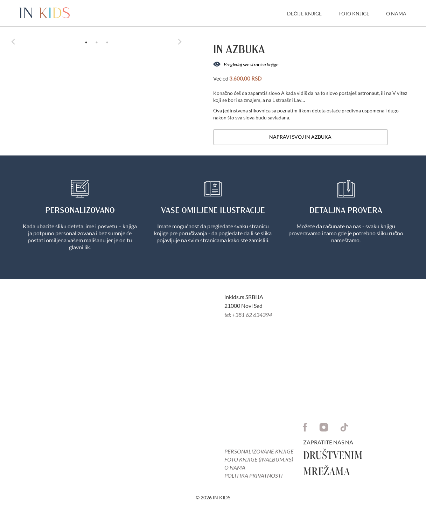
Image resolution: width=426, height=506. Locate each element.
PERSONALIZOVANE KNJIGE (259, 451)
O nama (234, 467)
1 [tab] (86, 42)
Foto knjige (353, 13)
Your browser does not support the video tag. (106, 384)
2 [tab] (96, 42)
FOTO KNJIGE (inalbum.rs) (258, 459)
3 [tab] (107, 42)
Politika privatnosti (253, 475)
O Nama (396, 13)
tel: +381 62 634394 (248, 314)
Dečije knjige (304, 13)
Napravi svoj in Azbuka (300, 137)
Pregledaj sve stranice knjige (245, 64)
